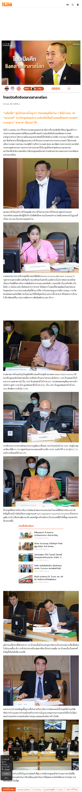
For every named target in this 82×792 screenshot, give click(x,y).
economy (37, 789)
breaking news (24, 789)
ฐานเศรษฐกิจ (49, 789)
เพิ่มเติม (7, 769)
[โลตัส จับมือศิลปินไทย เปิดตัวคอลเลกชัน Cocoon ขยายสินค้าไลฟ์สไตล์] (41, 568)
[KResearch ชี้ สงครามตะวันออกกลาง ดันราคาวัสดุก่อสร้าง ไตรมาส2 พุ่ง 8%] (41, 535)
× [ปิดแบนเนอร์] (10, 757)
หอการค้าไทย (72, 789)
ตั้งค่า (6, 778)
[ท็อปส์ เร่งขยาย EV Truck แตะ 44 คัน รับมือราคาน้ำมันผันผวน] (41, 579)
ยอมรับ (6, 774)
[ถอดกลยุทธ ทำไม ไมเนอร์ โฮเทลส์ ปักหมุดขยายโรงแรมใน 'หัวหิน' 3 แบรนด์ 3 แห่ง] (41, 557)
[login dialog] (78, 5)
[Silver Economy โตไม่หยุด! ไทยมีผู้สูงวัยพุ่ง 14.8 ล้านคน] (41, 546)
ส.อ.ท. (61, 789)
